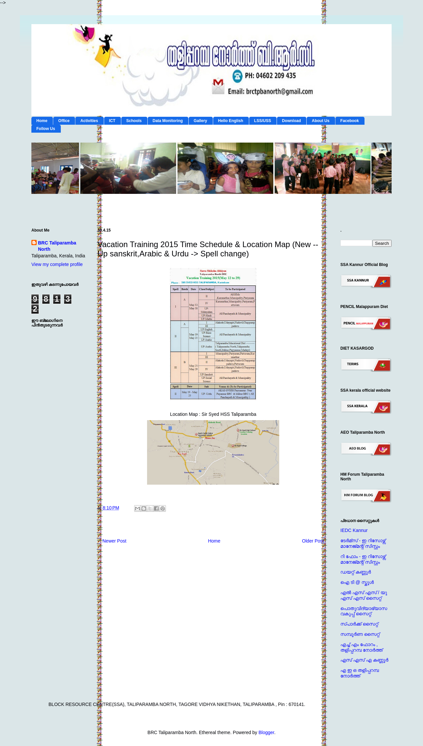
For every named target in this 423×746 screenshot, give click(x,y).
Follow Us (45, 128)
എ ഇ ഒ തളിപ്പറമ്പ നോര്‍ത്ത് (359, 673)
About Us (320, 120)
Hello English (230, 120)
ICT (112, 120)
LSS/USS (262, 120)
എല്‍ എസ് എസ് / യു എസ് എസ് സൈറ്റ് (363, 595)
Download (291, 120)
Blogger (266, 732)
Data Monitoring (168, 120)
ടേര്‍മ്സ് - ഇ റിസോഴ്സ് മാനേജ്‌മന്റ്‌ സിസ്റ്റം (363, 543)
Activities (89, 120)
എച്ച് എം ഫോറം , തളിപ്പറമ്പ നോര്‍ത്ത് (361, 647)
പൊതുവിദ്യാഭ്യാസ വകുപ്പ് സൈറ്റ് (363, 611)
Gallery (200, 120)
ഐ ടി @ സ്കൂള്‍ (357, 582)
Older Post (313, 541)
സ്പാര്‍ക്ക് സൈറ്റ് (359, 624)
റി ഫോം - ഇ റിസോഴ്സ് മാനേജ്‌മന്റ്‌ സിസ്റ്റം (363, 559)
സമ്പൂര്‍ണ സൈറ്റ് (360, 634)
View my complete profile (57, 264)
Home (41, 120)
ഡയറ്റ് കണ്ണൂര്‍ (355, 572)
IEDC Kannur (353, 530)
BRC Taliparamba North (57, 246)
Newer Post (114, 541)
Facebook (349, 120)
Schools (134, 120)
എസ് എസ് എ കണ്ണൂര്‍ (364, 660)
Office (63, 120)
